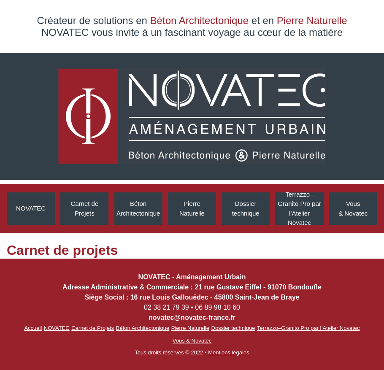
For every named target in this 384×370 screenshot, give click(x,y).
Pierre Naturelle (192, 208)
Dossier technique (233, 328)
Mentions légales (228, 352)
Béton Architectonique (138, 208)
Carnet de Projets (84, 208)
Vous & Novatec (353, 208)
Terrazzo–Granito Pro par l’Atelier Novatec (299, 208)
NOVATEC (31, 208)
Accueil (33, 328)
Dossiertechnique (246, 208)
